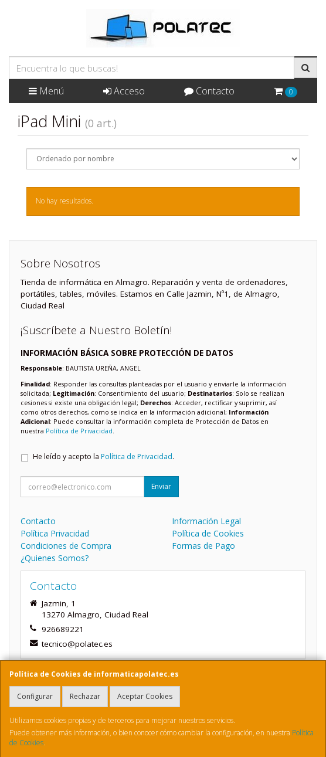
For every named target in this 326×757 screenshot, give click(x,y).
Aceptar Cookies (144, 696)
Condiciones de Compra (66, 545)
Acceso (124, 90)
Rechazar (85, 696)
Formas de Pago (203, 545)
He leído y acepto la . (103, 456)
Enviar (161, 486)
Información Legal (206, 521)
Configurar (35, 696)
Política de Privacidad (79, 430)
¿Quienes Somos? (55, 557)
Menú (46, 90)
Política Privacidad (55, 533)
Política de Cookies (208, 533)
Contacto (209, 90)
